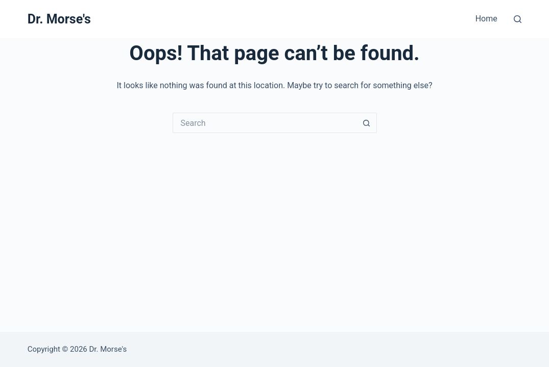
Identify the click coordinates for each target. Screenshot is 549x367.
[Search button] (366, 123)
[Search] (517, 19)
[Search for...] (264, 123)
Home (486, 18)
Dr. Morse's (59, 19)
